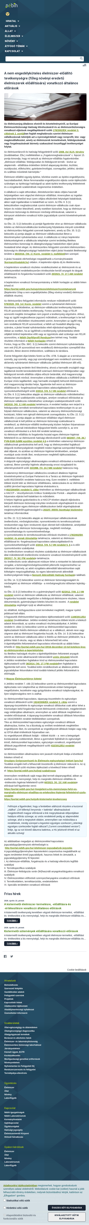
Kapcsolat (9, 1108)
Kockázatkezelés (12, 1055)
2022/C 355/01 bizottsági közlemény (63, 509)
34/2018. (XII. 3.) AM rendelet (20, 404)
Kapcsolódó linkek (13, 1002)
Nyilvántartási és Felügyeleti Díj (19, 1066)
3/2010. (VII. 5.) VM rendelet (51, 391)
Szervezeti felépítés (13, 988)
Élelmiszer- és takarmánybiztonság (21, 1041)
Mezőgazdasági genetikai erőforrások (22, 1059)
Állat (6, 1091)
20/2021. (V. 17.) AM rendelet (67, 274)
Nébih (22, 5)
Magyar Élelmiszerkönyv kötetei (24, 678)
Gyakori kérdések (14, 1147)
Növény (8, 1094)
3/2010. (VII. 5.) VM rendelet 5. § (53, 545)
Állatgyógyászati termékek (17, 1034)
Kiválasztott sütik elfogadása (67, 1217)
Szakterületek (11, 1023)
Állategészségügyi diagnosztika (19, 1031)
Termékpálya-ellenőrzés (15, 1073)
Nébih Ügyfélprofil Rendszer (35, 337)
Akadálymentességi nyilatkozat (19, 1009)
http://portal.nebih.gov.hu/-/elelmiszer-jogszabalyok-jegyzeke (38, 848)
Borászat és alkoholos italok (17, 1038)
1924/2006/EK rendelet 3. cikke (50, 702)
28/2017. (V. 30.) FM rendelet (19, 558)
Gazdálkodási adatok (14, 992)
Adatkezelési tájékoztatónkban (20, 1185)
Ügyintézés (10, 1083)
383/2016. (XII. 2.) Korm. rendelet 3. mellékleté (40, 254)
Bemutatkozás (11, 985)
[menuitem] (44, 21)
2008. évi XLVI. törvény (71, 152)
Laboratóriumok (12, 1162)
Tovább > (12, 920)
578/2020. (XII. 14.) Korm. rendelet (22, 304)
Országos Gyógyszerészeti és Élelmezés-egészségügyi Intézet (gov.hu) (43, 760)
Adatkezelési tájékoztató (16, 1006)
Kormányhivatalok (13, 1119)
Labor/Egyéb (10, 1098)
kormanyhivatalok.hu (16, 262)
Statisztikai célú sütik (16, 1200)
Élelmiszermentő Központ (16, 1133)
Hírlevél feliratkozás (13, 1137)
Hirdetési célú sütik (15, 1207)
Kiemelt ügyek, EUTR (14, 1052)
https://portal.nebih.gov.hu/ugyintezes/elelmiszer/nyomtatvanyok (40, 289)
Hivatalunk (10, 980)
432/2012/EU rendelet (62, 745)
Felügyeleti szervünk (14, 995)
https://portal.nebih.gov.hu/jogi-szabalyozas (31, 770)
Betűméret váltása (84, 65)
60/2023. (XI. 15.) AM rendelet (60, 782)
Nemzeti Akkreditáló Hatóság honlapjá (53, 575)
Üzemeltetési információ (15, 1013)
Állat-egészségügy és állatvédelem (20, 1027)
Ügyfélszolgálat (11, 1126)
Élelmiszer (9, 1087)
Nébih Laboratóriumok (15, 1116)
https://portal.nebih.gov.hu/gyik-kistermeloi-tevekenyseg (35, 799)
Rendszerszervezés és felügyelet (20, 1069)
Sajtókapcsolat (11, 1123)
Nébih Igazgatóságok (14, 1112)
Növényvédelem (12, 1062)
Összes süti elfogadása (67, 1207)
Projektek (8, 999)
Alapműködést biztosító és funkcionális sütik (19, 1217)
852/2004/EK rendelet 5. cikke (22, 489)
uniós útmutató (61, 657)
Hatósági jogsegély (13, 1130)
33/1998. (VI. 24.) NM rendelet (46, 468)
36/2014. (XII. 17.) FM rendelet (42, 663)
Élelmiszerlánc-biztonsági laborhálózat (22, 1045)
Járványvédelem (12, 1048)
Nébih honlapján (37, 341)
